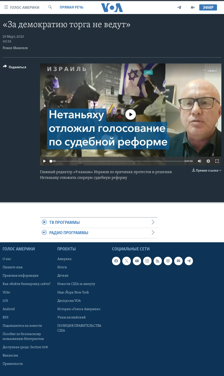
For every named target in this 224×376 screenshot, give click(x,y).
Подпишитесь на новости (22, 326)
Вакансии (10, 355)
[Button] (14, 67)
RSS (6, 317)
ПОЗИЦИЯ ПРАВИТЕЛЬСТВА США (79, 328)
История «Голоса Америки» (79, 309)
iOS (5, 301)
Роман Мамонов (15, 48)
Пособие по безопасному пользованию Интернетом (23, 336)
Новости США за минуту (76, 284)
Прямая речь (71, 7)
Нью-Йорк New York (73, 292)
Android (9, 309)
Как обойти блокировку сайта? (26, 284)
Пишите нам (13, 267)
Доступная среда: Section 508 (25, 347)
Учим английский (71, 317)
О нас (7, 259)
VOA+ (7, 292)
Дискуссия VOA (69, 301)
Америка (64, 259)
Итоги (62, 267)
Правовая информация (20, 276)
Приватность (13, 364)
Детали (62, 276)
